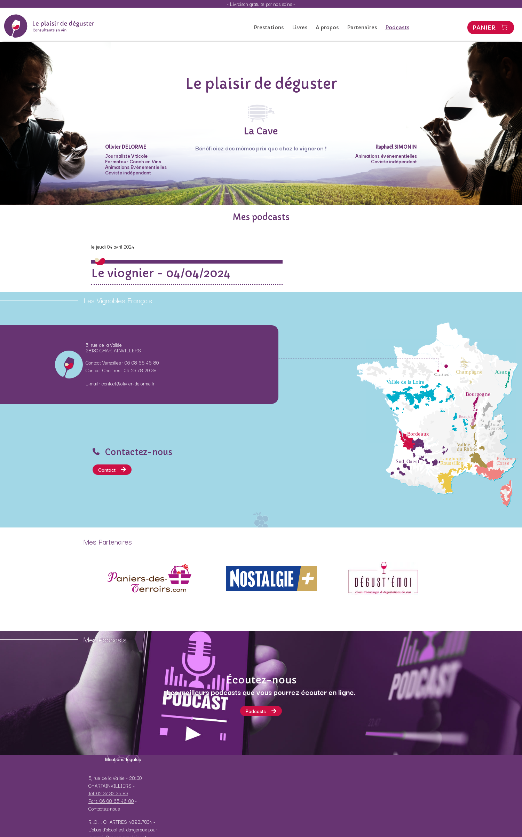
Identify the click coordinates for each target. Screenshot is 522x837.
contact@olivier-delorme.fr (128, 383)
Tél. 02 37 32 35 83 (108, 793)
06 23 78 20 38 (140, 370)
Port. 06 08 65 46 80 (111, 801)
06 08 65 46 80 (142, 362)
